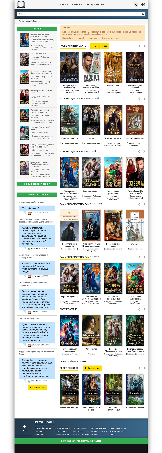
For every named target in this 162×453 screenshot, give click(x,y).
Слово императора (69, 138)
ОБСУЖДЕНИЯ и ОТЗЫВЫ (96, 5)
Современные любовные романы (87, 431)
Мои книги (77, 5)
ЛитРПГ (113, 434)
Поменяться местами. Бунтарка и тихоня (69, 192)
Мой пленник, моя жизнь (91, 409)
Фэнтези (39, 434)
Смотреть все (99, 46)
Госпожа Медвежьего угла (113, 350)
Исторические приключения (85, 434)
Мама (91, 138)
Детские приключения (100, 431)
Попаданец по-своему (135, 86)
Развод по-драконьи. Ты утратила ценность (113, 298)
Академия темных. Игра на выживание (91, 245)
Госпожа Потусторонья (113, 409)
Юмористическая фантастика (67, 428)
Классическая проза (119, 431)
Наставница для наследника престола (69, 350)
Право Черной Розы (135, 138)
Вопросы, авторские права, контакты (81, 441)
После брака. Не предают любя (135, 192)
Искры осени (113, 85)
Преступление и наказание (69, 245)
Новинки (64, 5)
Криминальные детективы (65, 434)
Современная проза (100, 428)
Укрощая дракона (91, 191)
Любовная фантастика (120, 428)
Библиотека (34, 4)
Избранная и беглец (135, 408)
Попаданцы (40, 431)
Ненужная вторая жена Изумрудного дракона (135, 350)
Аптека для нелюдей (69, 408)
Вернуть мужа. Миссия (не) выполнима (69, 86)
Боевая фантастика (43, 428)
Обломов (135, 244)
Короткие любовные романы (85, 428)
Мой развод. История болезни (91, 86)
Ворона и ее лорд (113, 138)
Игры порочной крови (113, 245)
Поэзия (94, 434)
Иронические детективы (64, 431)
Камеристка (91, 349)
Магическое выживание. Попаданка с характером (113, 192)
